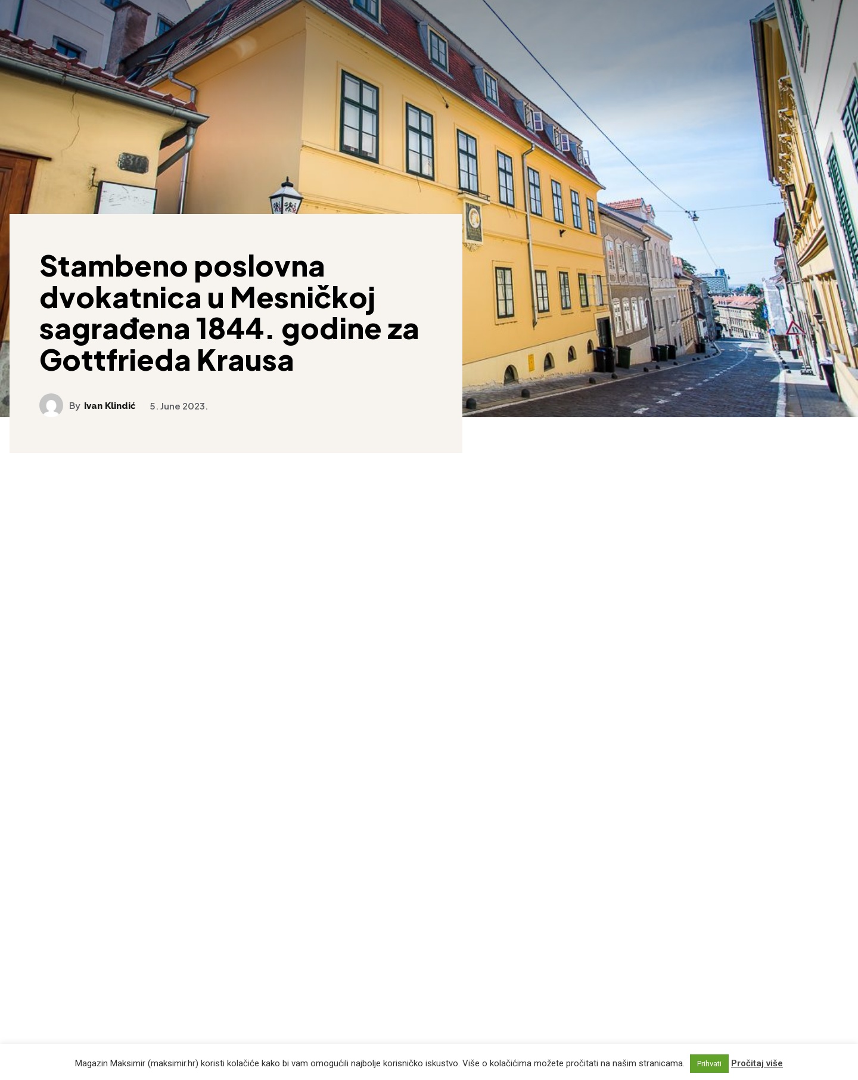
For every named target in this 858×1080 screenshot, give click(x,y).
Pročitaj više (757, 1063)
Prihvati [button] (709, 1063)
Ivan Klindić (110, 406)
